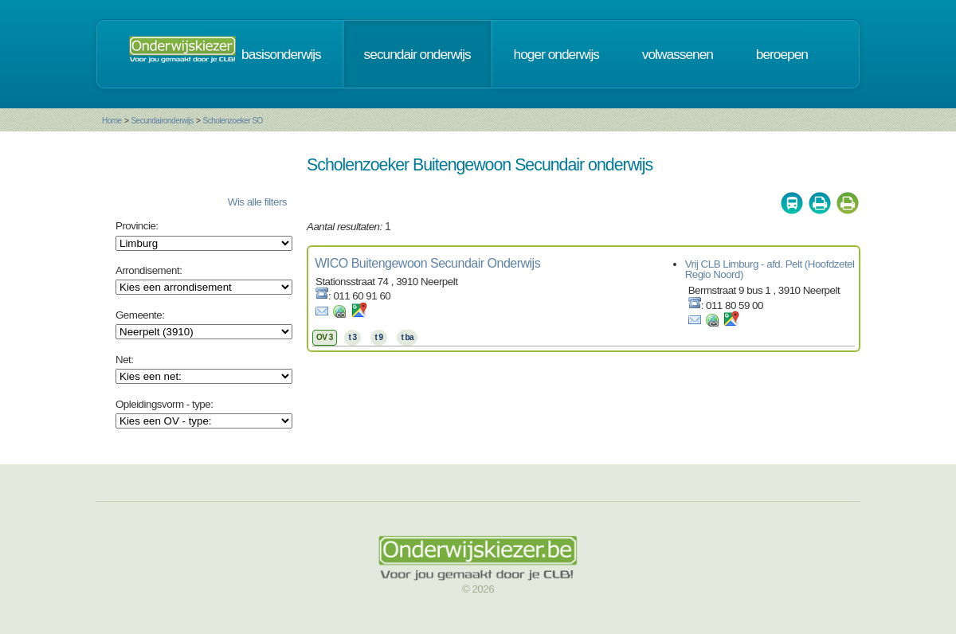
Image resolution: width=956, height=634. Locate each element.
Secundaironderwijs (162, 120)
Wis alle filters (257, 202)
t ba (407, 337)
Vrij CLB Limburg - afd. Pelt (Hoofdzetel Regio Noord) (770, 269)
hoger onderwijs (556, 54)
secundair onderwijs (417, 54)
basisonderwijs (281, 54)
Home (112, 120)
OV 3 (324, 337)
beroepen (782, 54)
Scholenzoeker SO (232, 120)
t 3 (352, 337)
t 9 (378, 337)
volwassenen (677, 54)
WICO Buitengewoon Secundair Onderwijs (427, 263)
